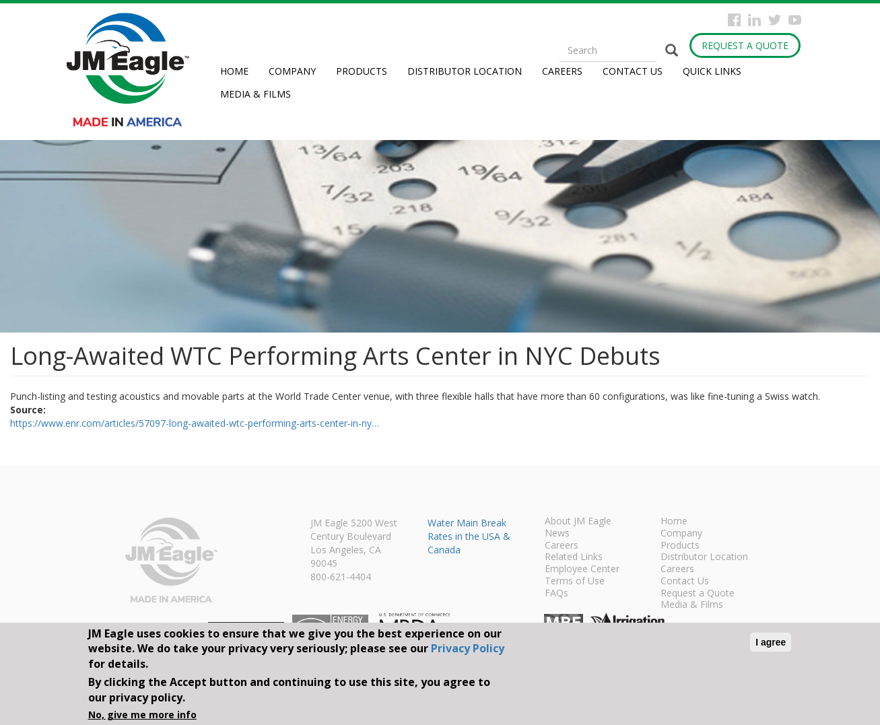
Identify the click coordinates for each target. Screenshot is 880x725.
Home (234, 71)
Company (292, 71)
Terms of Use (575, 581)
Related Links (574, 557)
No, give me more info (142, 714)
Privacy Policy (467, 648)
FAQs (556, 593)
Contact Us (633, 71)
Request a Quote (745, 45)
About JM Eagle (578, 521)
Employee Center (582, 569)
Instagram (754, 19)
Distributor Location (464, 71)
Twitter (774, 19)
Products (361, 71)
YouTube (794, 19)
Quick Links (712, 71)
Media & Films (255, 94)
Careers (562, 71)
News (557, 533)
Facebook (734, 19)
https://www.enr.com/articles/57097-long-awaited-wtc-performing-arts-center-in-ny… (194, 423)
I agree (770, 642)
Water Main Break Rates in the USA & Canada (469, 536)
